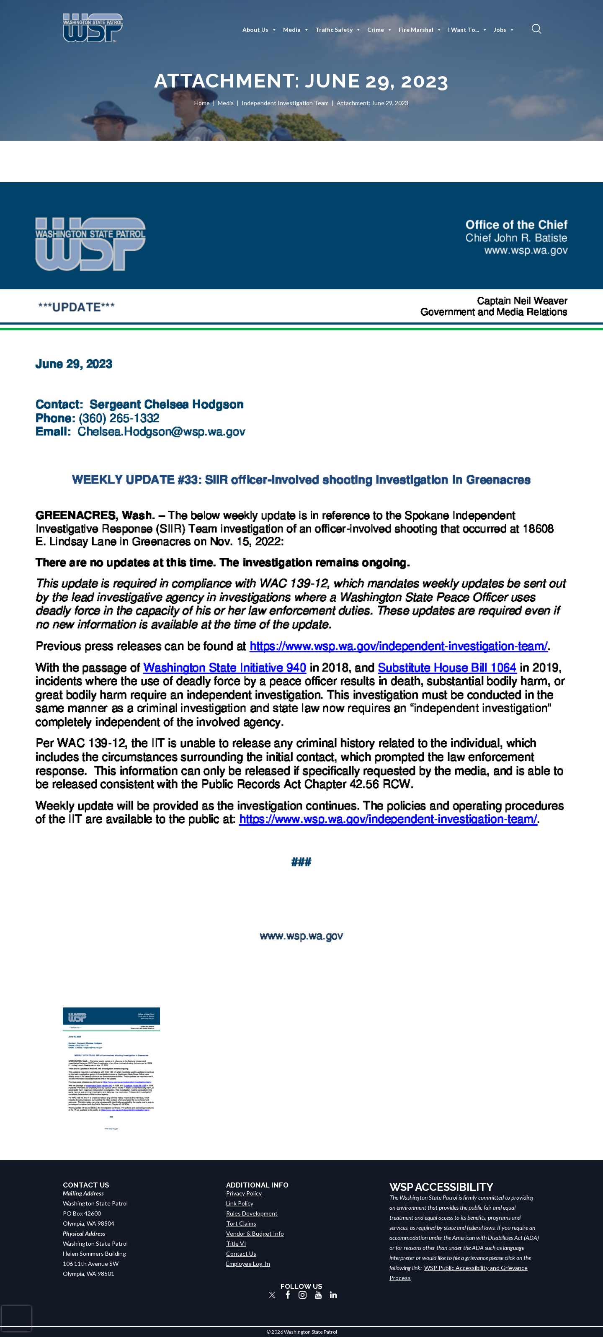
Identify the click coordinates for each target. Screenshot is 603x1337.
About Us (259, 29)
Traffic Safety (338, 29)
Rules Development (252, 1213)
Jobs (504, 29)
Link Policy (239, 1203)
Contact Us (241, 1253)
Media (296, 29)
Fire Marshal (420, 29)
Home (202, 102)
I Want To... (467, 29)
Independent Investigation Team (285, 102)
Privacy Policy (244, 1193)
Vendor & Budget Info (255, 1233)
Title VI (236, 1243)
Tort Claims (241, 1223)
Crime (379, 29)
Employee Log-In (248, 1263)
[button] (535, 28)
